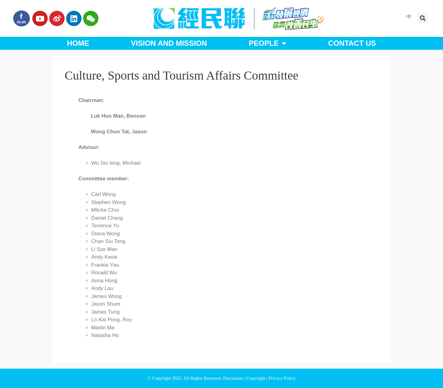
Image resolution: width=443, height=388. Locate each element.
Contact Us (352, 43)
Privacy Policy (282, 378)
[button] (423, 18)
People (267, 43)
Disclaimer (234, 378)
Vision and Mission (169, 43)
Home (78, 43)
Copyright (256, 378)
